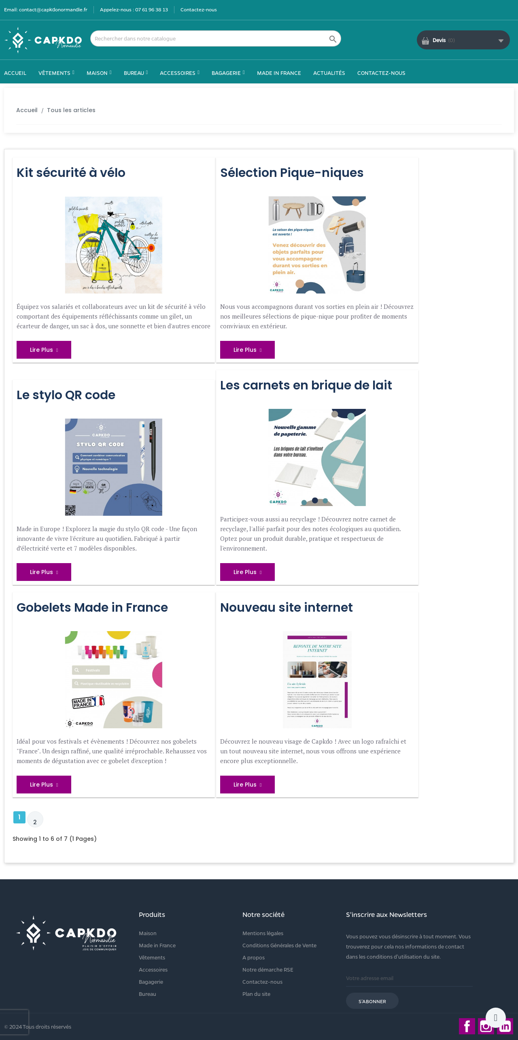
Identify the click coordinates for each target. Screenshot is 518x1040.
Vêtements (152, 957)
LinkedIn (505, 1026)
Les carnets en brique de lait (306, 385)
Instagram (486, 1026)
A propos (253, 957)
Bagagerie (151, 981)
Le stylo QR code (66, 395)
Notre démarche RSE (267, 969)
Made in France (157, 945)
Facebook (467, 1026)
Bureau (147, 993)
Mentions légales (262, 932)
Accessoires (153, 969)
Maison (148, 932)
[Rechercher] (215, 38)
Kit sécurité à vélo (71, 172)
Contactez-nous (198, 9)
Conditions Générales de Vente (279, 945)
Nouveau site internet (286, 607)
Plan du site (256, 993)
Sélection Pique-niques (292, 172)
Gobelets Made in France (92, 607)
